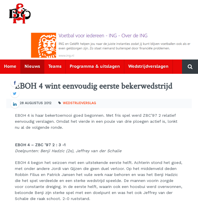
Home (10, 66)
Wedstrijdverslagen (148, 66)
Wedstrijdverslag (79, 103)
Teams (54, 66)
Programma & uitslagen (95, 66)
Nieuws (32, 66)
